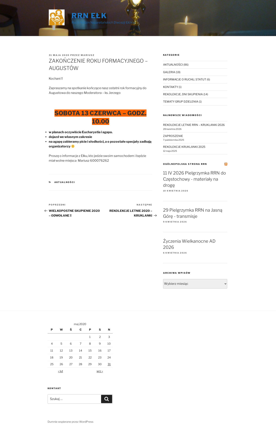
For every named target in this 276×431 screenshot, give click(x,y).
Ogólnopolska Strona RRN (185, 164)
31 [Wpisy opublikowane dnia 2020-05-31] (109, 364)
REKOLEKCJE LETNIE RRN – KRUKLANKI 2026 (194, 124)
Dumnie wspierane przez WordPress (70, 421)
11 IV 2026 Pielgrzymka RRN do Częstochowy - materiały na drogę (194, 179)
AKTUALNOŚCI (64, 182)
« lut (60, 371)
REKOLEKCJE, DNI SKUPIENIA (183, 94)
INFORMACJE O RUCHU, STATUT (184, 79)
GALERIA (169, 72)
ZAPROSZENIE (173, 136)
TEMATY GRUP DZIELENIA (180, 101)
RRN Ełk (89, 15)
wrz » (100, 371)
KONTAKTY (170, 87)
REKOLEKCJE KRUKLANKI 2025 (184, 146)
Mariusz (88, 55)
